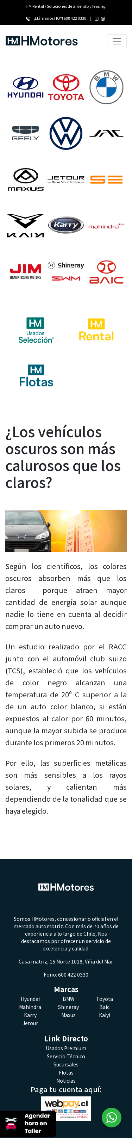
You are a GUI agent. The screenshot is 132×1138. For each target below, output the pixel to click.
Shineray (68, 1006)
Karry (30, 1014)
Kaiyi (104, 1014)
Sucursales (66, 1064)
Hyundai (30, 998)
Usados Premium (66, 1048)
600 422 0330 (75, 18)
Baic (104, 1006)
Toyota (104, 998)
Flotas (66, 1072)
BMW (68, 998)
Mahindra (30, 1006)
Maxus (68, 1014)
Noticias (66, 1080)
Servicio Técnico (66, 1056)
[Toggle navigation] (117, 41)
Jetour (30, 1023)
